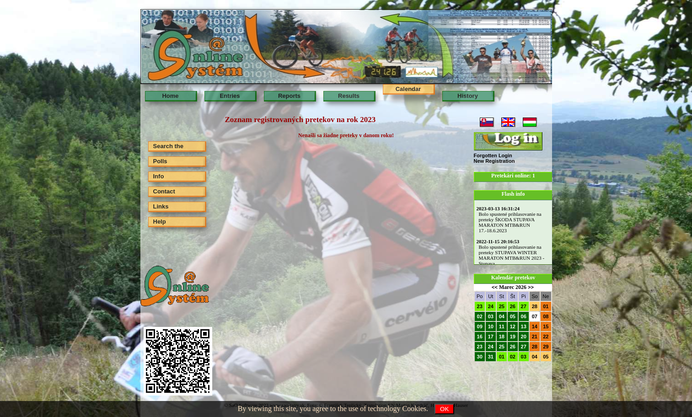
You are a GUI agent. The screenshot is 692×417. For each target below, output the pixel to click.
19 (512, 336)
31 (491, 356)
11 (501, 326)
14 (534, 326)
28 (534, 306)
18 (501, 336)
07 (534, 316)
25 (501, 306)
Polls (160, 161)
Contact (164, 191)
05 (512, 316)
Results (348, 95)
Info (158, 176)
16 (480, 336)
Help (159, 221)
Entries (230, 95)
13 (523, 326)
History (467, 95)
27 (523, 306)
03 (491, 316)
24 (491, 306)
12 (512, 326)
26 (512, 306)
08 (545, 316)
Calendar (408, 89)
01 (545, 306)
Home (170, 95)
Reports (289, 95)
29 (545, 346)
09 (480, 326)
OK (444, 409)
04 (501, 316)
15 (545, 326)
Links (161, 206)
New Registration (494, 161)
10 (491, 326)
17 (491, 336)
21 (534, 336)
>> (531, 287)
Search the (168, 146)
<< (495, 287)
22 (545, 336)
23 (480, 306)
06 (523, 316)
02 (480, 316)
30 (480, 356)
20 (523, 336)
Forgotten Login (493, 155)
